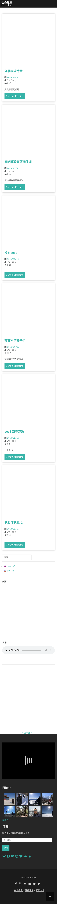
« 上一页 (26, 732)
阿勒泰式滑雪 (13, 71)
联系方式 (40, 890)
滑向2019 (10, 253)
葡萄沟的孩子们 (15, 341)
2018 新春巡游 (14, 431)
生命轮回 (7, 2)
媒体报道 (18, 890)
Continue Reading (14, 96)
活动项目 (29, 890)
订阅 (6, 848)
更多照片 (6, 819)
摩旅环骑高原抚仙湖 (18, 162)
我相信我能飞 (13, 522)
